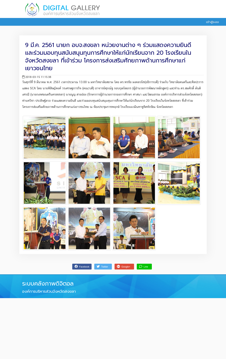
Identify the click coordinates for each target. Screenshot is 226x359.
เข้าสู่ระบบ (210, 22)
